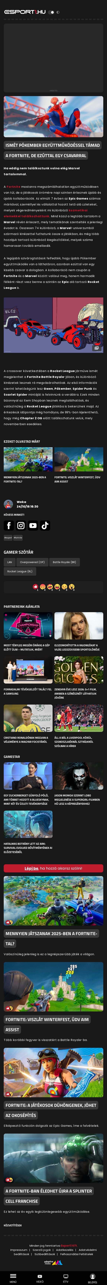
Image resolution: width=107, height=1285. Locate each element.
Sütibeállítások (45, 1254)
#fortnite (18, 537)
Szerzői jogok (42, 1250)
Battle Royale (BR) (64, 562)
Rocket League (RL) (20, 571)
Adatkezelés (64, 1250)
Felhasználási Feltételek (76, 1254)
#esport (8, 537)
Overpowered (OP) (32, 562)
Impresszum (18, 1250)
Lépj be (31, 868)
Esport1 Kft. (69, 1246)
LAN (9, 562)
